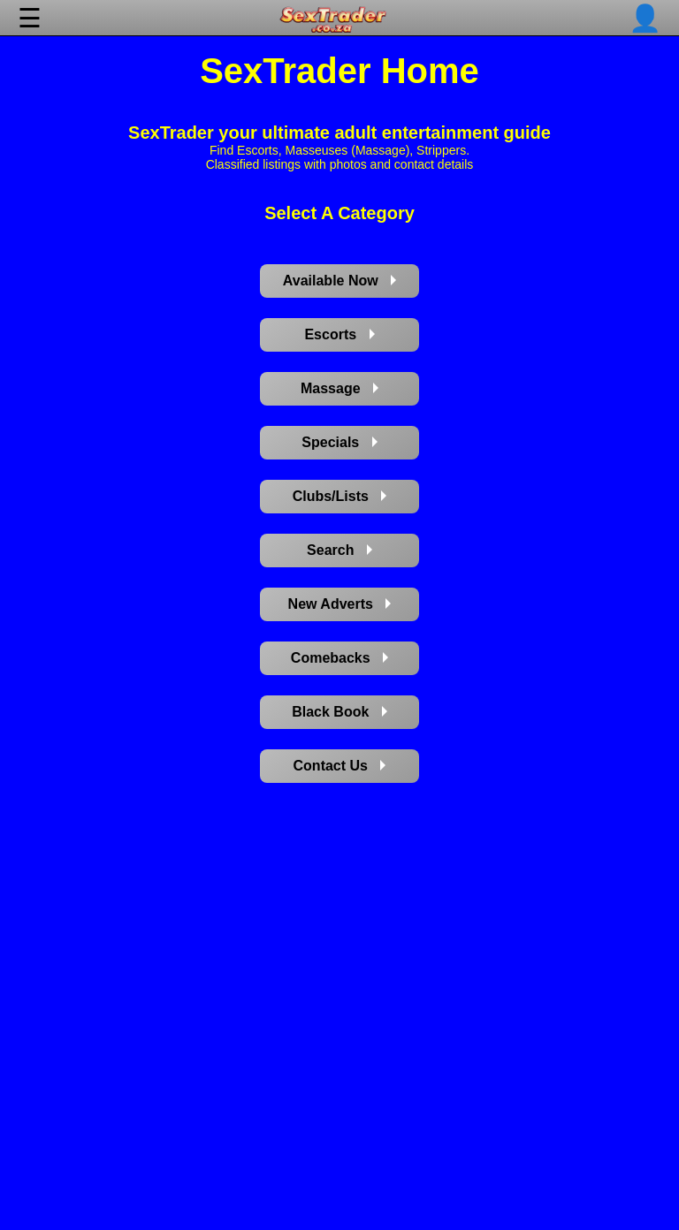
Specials (339, 442)
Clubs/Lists (340, 496)
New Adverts (340, 603)
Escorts (339, 334)
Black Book (339, 711)
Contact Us (340, 765)
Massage (339, 388)
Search (339, 550)
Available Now (339, 280)
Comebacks (339, 657)
